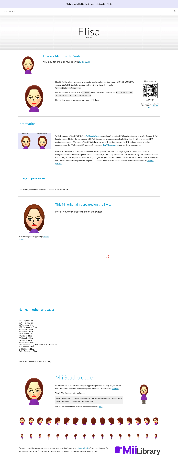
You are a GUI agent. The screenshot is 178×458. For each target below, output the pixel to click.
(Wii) (87, 61)
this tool (115, 389)
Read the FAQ (153, 106)
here (100, 407)
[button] (175, 11)
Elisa (82, 61)
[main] (89, 32)
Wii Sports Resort (93, 136)
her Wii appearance (111, 145)
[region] (89, 4)
